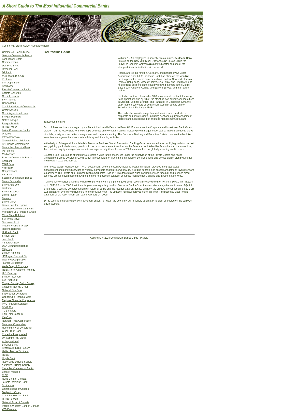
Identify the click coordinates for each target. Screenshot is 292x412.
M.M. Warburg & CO (13, 76)
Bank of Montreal (11, 371)
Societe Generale (11, 93)
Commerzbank (10, 62)
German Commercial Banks (17, 55)
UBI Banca (8, 150)
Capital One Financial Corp (16, 297)
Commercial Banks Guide (16, 52)
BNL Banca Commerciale (15, 144)
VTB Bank (7, 167)
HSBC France (9, 127)
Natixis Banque (10, 120)
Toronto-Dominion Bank (14, 382)
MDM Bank (8, 164)
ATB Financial (9, 409)
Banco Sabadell (10, 191)
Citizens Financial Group (15, 286)
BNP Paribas (9, 99)
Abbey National (10, 341)
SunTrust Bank (10, 280)
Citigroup (7, 249)
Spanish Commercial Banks (17, 177)
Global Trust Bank (11, 331)
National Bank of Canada (15, 402)
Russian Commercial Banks (17, 157)
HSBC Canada (10, 399)
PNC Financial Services (15, 303)
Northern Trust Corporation (16, 320)
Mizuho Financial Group (15, 225)
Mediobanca (8, 154)
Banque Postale (10, 123)
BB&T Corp (8, 307)
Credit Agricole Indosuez (15, 113)
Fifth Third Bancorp (12, 314)
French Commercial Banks (16, 89)
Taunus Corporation (12, 263)
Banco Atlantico (10, 184)
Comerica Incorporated (14, 334)
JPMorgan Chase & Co (14, 256)
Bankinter (7, 188)
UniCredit (7, 133)
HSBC (5, 354)
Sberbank (7, 161)
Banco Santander (11, 181)
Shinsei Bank (9, 235)
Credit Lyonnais (10, 96)
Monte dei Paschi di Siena (16, 140)
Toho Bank (8, 239)
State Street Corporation (15, 293)
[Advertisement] (81, 88)
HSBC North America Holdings (18, 269)
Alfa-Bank (7, 174)
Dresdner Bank (10, 69)
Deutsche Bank (10, 65)
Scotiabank (8, 385)
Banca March (9, 201)
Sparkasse (8, 86)
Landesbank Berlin (12, 59)
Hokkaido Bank (10, 232)
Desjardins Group (11, 392)
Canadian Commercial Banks (17, 368)
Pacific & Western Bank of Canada (20, 406)
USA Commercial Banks (15, 245)
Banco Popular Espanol (14, 205)
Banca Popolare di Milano (16, 147)
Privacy (144, 237)
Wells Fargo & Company (15, 266)
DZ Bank (7, 72)
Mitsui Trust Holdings (13, 215)
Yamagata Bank (10, 242)
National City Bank (12, 290)
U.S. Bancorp (9, 273)
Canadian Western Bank (15, 395)
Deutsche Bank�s (81, 181)
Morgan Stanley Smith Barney (18, 283)
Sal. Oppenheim (10, 82)
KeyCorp (7, 317)
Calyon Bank (9, 103)
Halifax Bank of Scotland (15, 351)
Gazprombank (9, 171)
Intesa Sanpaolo (11, 137)
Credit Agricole (10, 110)
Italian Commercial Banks (16, 130)
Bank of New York (11, 276)
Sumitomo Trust (10, 222)
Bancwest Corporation (14, 324)
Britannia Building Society (16, 348)
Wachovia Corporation (14, 259)
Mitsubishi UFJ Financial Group (19, 211)
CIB (56, 130)
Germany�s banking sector (154, 64)
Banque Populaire (11, 116)
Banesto (6, 198)
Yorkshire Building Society (16, 365)
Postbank (7, 79)
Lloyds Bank (8, 358)
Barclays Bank (10, 344)
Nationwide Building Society (17, 361)
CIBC (5, 375)
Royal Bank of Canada (14, 378)
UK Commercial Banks (14, 337)
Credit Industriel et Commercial (18, 106)
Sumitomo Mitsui (11, 218)
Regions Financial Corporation (18, 300)
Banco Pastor (9, 194)
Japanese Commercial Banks (18, 208)
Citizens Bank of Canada (15, 388)
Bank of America (11, 252)
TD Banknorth (9, 310)
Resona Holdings (11, 228)
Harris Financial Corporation (17, 327)
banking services (72, 170)
